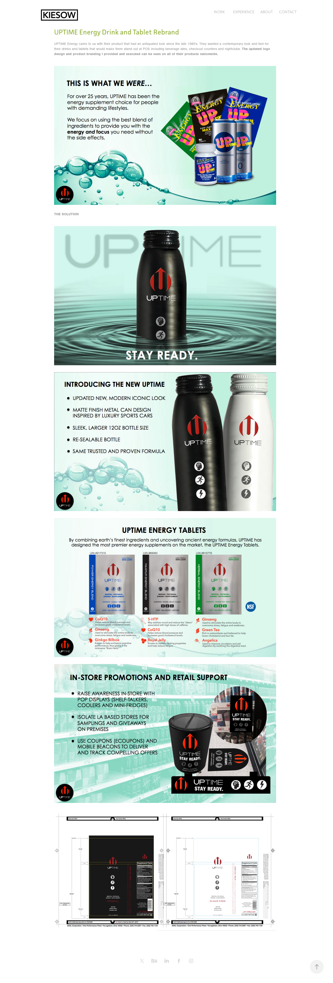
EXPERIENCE (243, 12)
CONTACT (288, 12)
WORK (219, 12)
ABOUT (266, 12)
